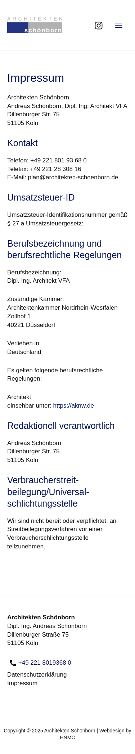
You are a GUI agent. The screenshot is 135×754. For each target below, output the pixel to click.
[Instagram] (98, 25)
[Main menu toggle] (119, 25)
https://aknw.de (73, 405)
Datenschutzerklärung (37, 674)
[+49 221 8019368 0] (40, 663)
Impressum (22, 683)
